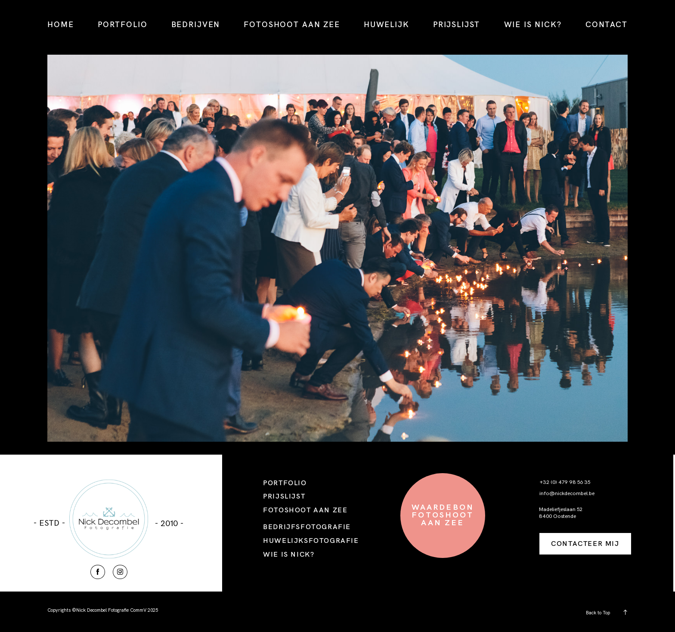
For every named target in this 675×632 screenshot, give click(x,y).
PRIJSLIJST (456, 24)
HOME (60, 24)
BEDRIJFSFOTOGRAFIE (307, 526)
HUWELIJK (386, 24)
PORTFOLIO (123, 24)
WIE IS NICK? (533, 24)
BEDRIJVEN (195, 24)
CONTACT (606, 24)
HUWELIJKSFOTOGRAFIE (311, 540)
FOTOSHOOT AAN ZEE (292, 24)
